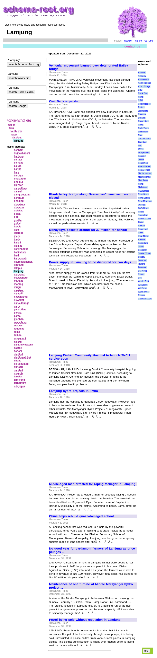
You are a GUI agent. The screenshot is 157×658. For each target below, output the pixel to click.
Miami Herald (144, 177)
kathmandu (20, 258)
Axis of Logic (144, 86)
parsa (17, 316)
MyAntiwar (143, 187)
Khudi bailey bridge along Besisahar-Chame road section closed (91, 196)
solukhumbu (21, 363)
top (146, 650)
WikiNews (142, 288)
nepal (14, 134)
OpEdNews (143, 208)
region (12, 124)
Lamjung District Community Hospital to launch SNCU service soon (89, 357)
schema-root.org (19, 120)
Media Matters (144, 173)
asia (11, 127)
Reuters (141, 239)
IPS (139, 145)
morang (18, 284)
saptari (18, 347)
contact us (132, 46)
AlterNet (142, 72)
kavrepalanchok (23, 261)
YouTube (148, 40)
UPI (140, 278)
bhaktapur (20, 178)
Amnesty (142, 76)
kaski (17, 255)
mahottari (19, 274)
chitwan (18, 185)
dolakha (18, 210)
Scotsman (142, 250)
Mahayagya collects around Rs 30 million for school (88, 229)
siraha (17, 360)
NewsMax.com (145, 201)
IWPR (141, 149)
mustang (19, 290)
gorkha (18, 220)
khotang (19, 264)
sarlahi (18, 351)
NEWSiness (143, 191)
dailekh (18, 191)
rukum (18, 335)
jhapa (17, 236)
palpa (17, 306)
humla (17, 226)
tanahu (18, 376)
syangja (18, 373)
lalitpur (18, 268)
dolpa (17, 213)
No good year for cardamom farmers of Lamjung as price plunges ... (92, 550)
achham (18, 150)
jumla (17, 239)
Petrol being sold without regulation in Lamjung (85, 619)
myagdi (18, 293)
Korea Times (144, 170)
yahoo (138, 40)
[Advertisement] (83, 158)
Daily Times (143, 128)
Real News (143, 236)
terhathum (20, 382)
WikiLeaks (143, 285)
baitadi (18, 159)
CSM (140, 100)
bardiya (18, 175)
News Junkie (144, 198)
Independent (144, 152)
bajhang (19, 162)
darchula (19, 197)
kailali (17, 242)
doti (16, 217)
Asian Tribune (144, 83)
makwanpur (21, 277)
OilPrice (141, 205)
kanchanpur (21, 248)
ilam (16, 229)
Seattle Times (144, 253)
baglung (19, 156)
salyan (18, 341)
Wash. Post (143, 281)
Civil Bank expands (63, 101)
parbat (18, 312)
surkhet (18, 370)
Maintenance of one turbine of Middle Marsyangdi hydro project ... (91, 585)
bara (16, 172)
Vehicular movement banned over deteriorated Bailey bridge (88, 67)
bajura (17, 166)
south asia (16, 131)
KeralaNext (143, 163)
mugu (17, 287)
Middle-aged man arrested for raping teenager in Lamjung (92, 484)
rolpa (17, 332)
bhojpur (18, 182)
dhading (19, 201)
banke (17, 169)
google (128, 40)
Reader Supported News (143, 229)
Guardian (142, 142)
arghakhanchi (22, 153)
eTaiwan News (145, 299)
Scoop (141, 246)
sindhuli (19, 354)
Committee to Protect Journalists (144, 107)
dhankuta (19, 204)
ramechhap (20, 322)
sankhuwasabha (23, 344)
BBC (140, 90)
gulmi (17, 223)
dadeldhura (20, 188)
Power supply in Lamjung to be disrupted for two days (90, 262)
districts (17, 137)
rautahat (19, 328)
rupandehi (20, 338)
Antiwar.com (143, 79)
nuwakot (19, 300)
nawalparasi (21, 296)
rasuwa (18, 325)
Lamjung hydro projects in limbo (73, 391)
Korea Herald (144, 166)
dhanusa (19, 207)
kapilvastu (20, 252)
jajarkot (18, 232)
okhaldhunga (21, 303)
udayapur (19, 386)
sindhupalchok (22, 357)
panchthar (20, 309)
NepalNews (143, 194)
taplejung (19, 379)
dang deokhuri (22, 194)
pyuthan (19, 319)
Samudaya (143, 243)
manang (19, 280)
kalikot (18, 245)
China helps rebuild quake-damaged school (81, 516)
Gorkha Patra (144, 139)
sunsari (18, 367)
